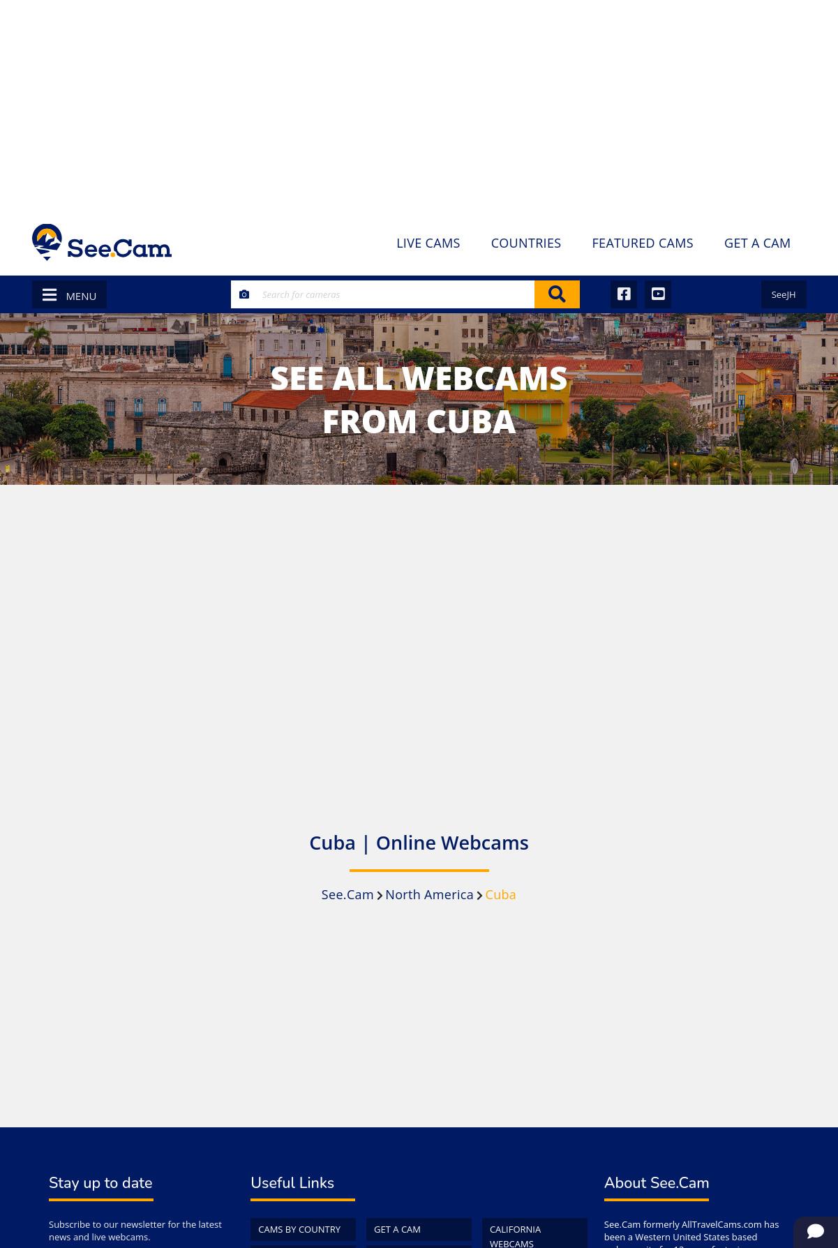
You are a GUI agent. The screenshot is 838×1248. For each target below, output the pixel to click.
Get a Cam (397, 1229)
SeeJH (784, 294)
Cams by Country (299, 1229)
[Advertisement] (419, 104)
